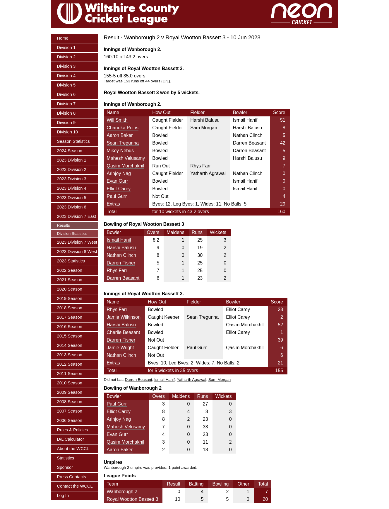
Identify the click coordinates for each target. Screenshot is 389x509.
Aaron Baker (120, 135)
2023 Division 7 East (76, 216)
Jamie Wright (120, 347)
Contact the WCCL (75, 486)
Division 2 (66, 57)
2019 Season (69, 298)
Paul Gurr (117, 196)
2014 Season (69, 345)
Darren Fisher (121, 262)
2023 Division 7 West (77, 242)
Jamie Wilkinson (124, 317)
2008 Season (69, 401)
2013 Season (69, 354)
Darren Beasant (123, 278)
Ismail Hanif (119, 239)
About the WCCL (73, 448)
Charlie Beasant (123, 332)
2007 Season (69, 411)
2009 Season (69, 392)
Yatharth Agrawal (191, 379)
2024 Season (69, 150)
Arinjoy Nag (119, 173)
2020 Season (69, 289)
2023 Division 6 (71, 207)
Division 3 (66, 66)
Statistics (65, 458)
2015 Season (69, 336)
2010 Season (69, 383)
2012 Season (69, 364)
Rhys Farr (117, 270)
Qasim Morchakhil (125, 165)
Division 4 (66, 75)
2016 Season (69, 326)
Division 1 (66, 47)
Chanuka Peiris (123, 127)
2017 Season (69, 317)
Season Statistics (73, 141)
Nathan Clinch (121, 255)
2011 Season (69, 373)
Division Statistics (72, 233)
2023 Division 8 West (77, 251)
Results (63, 225)
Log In (63, 495)
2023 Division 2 (71, 169)
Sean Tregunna (123, 142)
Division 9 (66, 122)
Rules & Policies (72, 429)
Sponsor (65, 467)
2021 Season (69, 279)
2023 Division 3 (71, 179)
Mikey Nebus (120, 150)
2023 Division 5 (71, 197)
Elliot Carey (119, 188)
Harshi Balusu (121, 247)
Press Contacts (71, 476)
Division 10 (67, 132)
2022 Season (69, 270)
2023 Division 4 (71, 188)
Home (62, 38)
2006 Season (69, 420)
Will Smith (117, 120)
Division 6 (66, 94)
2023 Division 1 (71, 160)
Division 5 (66, 85)
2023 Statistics (71, 261)
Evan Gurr (117, 181)
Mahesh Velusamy (126, 158)
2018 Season (69, 308)
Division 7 (66, 103)
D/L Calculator (70, 439)
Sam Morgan (219, 379)
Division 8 (66, 113)
